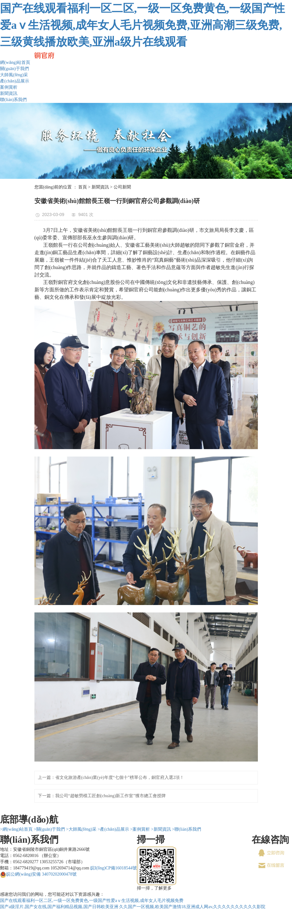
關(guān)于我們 (14, 68)
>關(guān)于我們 (49, 829)
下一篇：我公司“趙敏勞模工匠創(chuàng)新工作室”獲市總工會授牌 (102, 795)
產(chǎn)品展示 (14, 81)
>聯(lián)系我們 (186, 829)
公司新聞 (122, 187)
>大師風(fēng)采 (81, 829)
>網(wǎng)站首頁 (16, 829)
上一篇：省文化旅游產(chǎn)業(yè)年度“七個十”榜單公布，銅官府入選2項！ (111, 777)
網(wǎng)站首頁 (15, 62)
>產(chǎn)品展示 (113, 829)
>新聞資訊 (161, 829)
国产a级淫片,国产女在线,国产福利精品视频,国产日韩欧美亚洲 (59, 906)
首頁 (82, 187)
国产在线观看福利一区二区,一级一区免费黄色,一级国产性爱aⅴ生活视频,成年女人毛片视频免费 (91, 900)
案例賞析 (8, 87)
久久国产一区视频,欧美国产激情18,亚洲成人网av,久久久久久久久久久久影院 (192, 906)
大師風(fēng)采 (14, 75)
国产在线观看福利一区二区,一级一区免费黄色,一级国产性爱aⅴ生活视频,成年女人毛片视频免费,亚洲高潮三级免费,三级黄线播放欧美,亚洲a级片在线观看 (142, 25)
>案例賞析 (140, 829)
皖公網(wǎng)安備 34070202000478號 (41, 874)
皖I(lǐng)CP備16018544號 (113, 868)
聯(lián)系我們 (13, 99)
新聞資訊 (8, 93)
